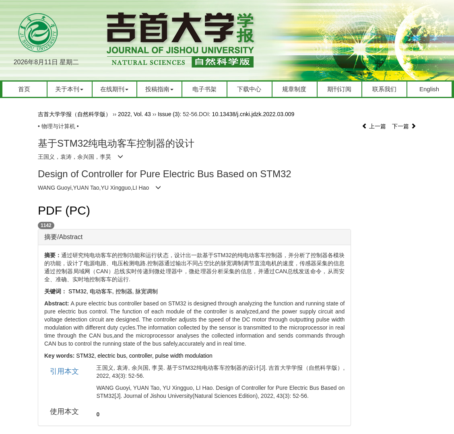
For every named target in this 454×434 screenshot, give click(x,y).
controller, (142, 355)
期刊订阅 (339, 89)
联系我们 (384, 89)
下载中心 (249, 89)
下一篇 (404, 126)
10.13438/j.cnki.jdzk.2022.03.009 (253, 114)
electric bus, (113, 355)
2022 (124, 114)
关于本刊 (69, 89)
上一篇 (374, 126)
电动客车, (103, 291)
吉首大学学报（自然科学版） (74, 114)
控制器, (126, 291)
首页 (24, 89)
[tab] (194, 237)
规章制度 (294, 89)
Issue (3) (169, 114)
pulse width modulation (183, 355)
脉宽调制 (146, 291)
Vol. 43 (142, 114)
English (429, 89)
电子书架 (204, 89)
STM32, (86, 355)
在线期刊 (114, 89)
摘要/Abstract (63, 236)
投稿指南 (159, 89)
